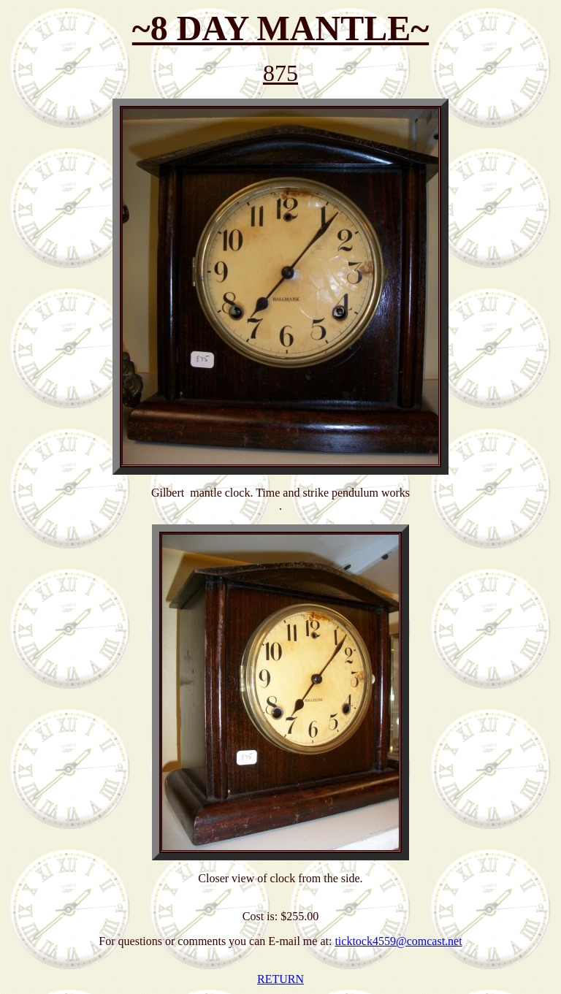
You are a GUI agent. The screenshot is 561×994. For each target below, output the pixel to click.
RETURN (280, 979)
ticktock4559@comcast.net (398, 941)
